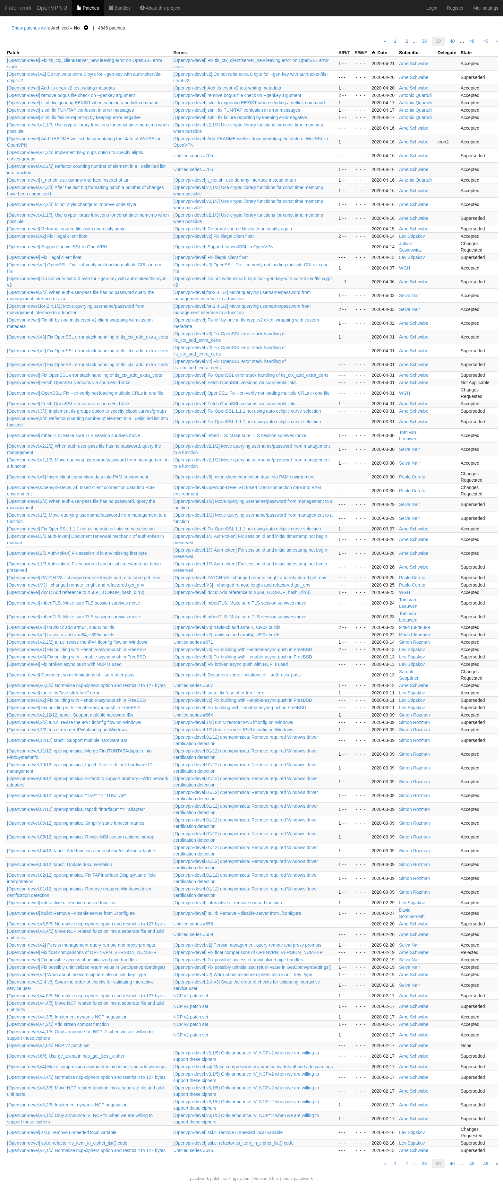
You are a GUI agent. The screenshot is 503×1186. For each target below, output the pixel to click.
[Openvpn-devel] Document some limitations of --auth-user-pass (70, 674)
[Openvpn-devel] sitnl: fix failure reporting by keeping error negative (74, 117)
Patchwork (18, 8)
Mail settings (485, 8)
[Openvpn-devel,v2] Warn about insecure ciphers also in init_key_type (76, 974)
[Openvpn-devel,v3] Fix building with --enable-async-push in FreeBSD (76, 656)
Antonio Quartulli (415, 95)
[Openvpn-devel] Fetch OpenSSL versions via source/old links (68, 382)
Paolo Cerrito (412, 476)
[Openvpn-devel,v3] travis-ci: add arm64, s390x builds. (61, 627)
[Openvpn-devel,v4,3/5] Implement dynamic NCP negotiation (67, 1016)
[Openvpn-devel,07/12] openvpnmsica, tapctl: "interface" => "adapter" (76, 809)
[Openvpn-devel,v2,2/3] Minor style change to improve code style (71, 204)
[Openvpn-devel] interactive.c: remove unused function (61, 902)
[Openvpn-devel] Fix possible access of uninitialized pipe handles (72, 959)
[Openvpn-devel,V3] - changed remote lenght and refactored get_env (75, 585)
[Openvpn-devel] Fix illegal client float (44, 257)
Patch (13, 52)
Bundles (120, 8)
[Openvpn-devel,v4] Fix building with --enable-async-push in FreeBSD (76, 649)
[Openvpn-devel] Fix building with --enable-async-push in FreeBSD (73, 707)
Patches (88, 8)
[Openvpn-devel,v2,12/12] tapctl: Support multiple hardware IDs (70, 715)
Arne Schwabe (413, 63)
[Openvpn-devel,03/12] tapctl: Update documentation (59, 864)
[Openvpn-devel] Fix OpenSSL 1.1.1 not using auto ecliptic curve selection (247, 411)
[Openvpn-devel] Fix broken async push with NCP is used (64, 664)
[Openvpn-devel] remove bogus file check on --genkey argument (71, 95)
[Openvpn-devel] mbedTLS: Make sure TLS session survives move (73, 435)
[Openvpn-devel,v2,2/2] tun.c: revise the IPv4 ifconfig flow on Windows (77, 642)
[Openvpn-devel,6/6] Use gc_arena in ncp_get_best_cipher (65, 1056)
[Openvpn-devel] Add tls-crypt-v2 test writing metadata (61, 87)
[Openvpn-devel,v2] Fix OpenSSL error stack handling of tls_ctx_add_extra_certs (87, 350)
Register (455, 8)
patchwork (199, 1178)
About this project (160, 8)
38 (424, 41)
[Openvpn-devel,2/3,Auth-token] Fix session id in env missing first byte (77, 553)
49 (486, 41)
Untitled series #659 (193, 934)
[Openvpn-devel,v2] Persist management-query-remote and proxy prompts (81, 945)
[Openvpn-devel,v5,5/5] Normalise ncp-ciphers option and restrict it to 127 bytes (86, 923)
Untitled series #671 (193, 642)
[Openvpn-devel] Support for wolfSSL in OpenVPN (57, 246)
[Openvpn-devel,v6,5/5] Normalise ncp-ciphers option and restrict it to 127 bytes (86, 685)
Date (382, 52)
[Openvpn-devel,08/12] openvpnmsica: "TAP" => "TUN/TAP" (67, 795)
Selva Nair (409, 295)
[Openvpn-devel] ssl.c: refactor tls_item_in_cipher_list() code (67, 1143)
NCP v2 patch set (190, 995)
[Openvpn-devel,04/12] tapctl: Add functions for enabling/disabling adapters (81, 850)
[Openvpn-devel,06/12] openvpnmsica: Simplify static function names (75, 823)
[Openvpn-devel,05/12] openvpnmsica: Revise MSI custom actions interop (80, 836)
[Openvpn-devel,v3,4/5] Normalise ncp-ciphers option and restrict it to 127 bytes (86, 1077)
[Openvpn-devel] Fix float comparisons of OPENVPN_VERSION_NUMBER (82, 952)
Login (431, 8)
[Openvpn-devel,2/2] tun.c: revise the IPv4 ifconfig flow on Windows (74, 722)
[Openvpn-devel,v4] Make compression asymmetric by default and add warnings (86, 1066)
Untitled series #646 (193, 1150)
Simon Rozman (414, 642)
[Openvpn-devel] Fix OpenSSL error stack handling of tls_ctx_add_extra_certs (84, 375)
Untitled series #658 (193, 923)
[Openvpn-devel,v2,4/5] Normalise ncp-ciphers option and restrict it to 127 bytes (86, 1150)
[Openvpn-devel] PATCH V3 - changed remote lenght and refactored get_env (83, 577)
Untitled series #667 (193, 685)
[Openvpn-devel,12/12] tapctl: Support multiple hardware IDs (67, 740)
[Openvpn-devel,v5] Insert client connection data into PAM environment (77, 476)
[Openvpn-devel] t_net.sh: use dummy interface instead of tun (68, 180)
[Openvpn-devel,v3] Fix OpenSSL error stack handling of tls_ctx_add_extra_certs (87, 336)
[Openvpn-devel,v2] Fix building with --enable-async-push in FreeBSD (76, 700)
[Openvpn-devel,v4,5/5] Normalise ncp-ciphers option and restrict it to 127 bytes (86, 995)
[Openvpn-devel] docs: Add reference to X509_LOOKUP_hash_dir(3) (75, 592)
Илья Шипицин (414, 627)
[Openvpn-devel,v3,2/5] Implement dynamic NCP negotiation (67, 1104)
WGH (404, 268)
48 (471, 41)
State (466, 52)
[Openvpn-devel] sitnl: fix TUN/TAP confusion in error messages (70, 110)
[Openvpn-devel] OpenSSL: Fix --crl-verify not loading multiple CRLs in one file (85, 393)
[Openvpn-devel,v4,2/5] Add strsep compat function (58, 1024)
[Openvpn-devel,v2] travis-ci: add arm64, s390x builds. (61, 634)
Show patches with (30, 27)
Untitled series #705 (193, 155)
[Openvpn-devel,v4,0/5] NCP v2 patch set (48, 1045)
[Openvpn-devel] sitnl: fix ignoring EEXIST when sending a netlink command (82, 102)
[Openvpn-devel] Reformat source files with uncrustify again (66, 228)
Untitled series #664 (193, 715)
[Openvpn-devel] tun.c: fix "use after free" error (53, 692)
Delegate (447, 52)
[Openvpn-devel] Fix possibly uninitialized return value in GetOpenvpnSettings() (86, 967)
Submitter (409, 52)
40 (452, 41)
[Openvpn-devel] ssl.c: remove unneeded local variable (61, 1132)
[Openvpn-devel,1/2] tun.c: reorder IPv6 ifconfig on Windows (233, 722)
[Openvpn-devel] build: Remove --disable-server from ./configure (71, 913)
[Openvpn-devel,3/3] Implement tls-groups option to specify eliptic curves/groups (86, 411)
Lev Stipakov (412, 236)
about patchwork (297, 1178)
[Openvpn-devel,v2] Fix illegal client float (47, 236)
